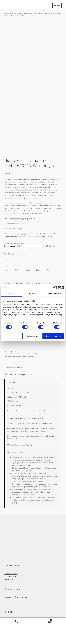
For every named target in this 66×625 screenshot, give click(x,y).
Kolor (6, 214)
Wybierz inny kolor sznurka (15, 209)
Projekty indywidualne (12, 576)
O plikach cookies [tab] (54, 293)
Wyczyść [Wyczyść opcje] (52, 201)
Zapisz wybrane (32, 336)
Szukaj (16, 621)
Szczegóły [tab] (33, 293)
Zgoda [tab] (11, 293)
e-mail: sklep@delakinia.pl (14, 591)
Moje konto (8, 535)
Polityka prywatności (12, 532)
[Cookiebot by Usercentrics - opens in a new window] (54, 287)
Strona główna (11, 13)
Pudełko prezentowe (11, 271)
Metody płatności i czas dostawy (16, 553)
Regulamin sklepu (10, 529)
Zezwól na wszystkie (53, 336)
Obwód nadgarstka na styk (14, 199)
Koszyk (42, 620)
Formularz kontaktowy (12, 581)
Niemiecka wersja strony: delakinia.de (17, 596)
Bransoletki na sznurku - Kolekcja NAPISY (30, 13)
